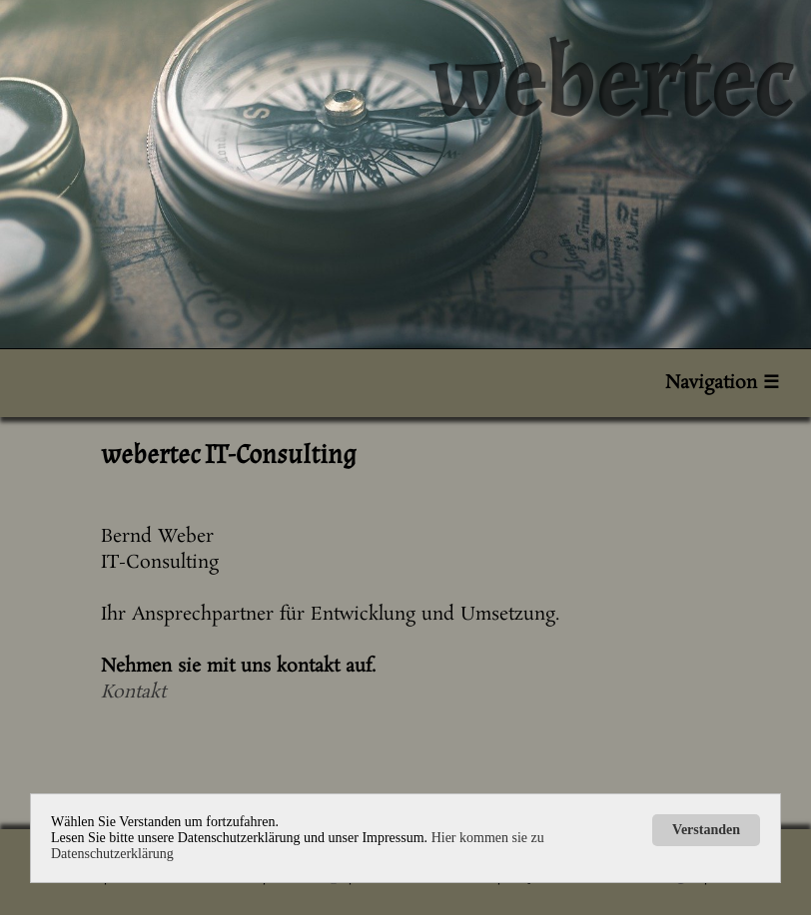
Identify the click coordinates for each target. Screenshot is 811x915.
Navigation (722, 383)
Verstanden (706, 829)
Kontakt (133, 692)
